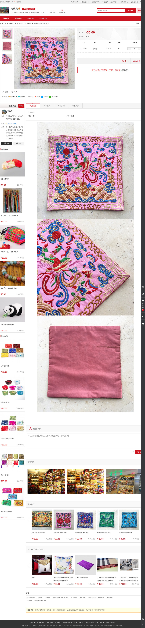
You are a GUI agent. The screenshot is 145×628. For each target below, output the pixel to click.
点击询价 (125, 70)
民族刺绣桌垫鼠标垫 (40, 601)
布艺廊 (14, 8)
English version (110, 622)
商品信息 (33, 105)
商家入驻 (50, 622)
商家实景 (61, 106)
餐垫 (29, 23)
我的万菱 (85, 2)
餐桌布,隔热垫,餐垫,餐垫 (96, 598)
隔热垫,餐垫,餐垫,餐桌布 (60, 598)
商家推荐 (75, 106)
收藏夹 (105, 2)
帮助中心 (124, 2)
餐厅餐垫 (110, 598)
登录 (15, 2)
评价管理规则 (89, 622)
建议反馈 (99, 622)
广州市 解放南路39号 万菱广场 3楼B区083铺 (25, 12)
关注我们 (134, 2)
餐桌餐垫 (83, 598)
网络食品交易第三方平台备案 (113, 625)
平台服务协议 (67, 622)
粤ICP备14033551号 (62, 625)
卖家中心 (114, 2)
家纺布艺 (10, 23)
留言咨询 (47, 106)
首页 (1, 23)
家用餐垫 (74, 598)
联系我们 (41, 622)
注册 (19, 2)
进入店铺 (6, 143)
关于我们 (33, 622)
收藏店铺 (18, 143)
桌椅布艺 (20, 23)
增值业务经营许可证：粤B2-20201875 (82, 625)
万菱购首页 (74, 2)
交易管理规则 (78, 622)
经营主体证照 (99, 625)
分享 (15, 92)
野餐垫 (40, 598)
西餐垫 (47, 598)
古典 (72, 116)
